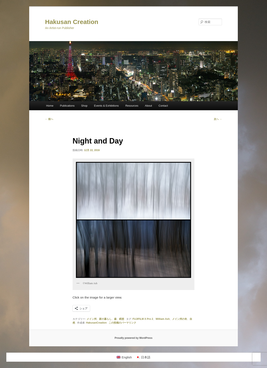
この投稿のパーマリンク (122, 322)
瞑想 (121, 319)
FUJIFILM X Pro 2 (142, 319)
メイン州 (92, 319)
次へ (218, 119)
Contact (163, 105)
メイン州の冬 (179, 319)
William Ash (163, 319)
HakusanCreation (96, 322)
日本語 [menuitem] (145, 357)
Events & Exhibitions (106, 105)
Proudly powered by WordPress (133, 337)
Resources (131, 105)
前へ (49, 119)
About (148, 105)
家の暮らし (105, 319)
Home (49, 105)
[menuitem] (124, 357)
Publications (67, 105)
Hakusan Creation (71, 21)
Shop (84, 105)
